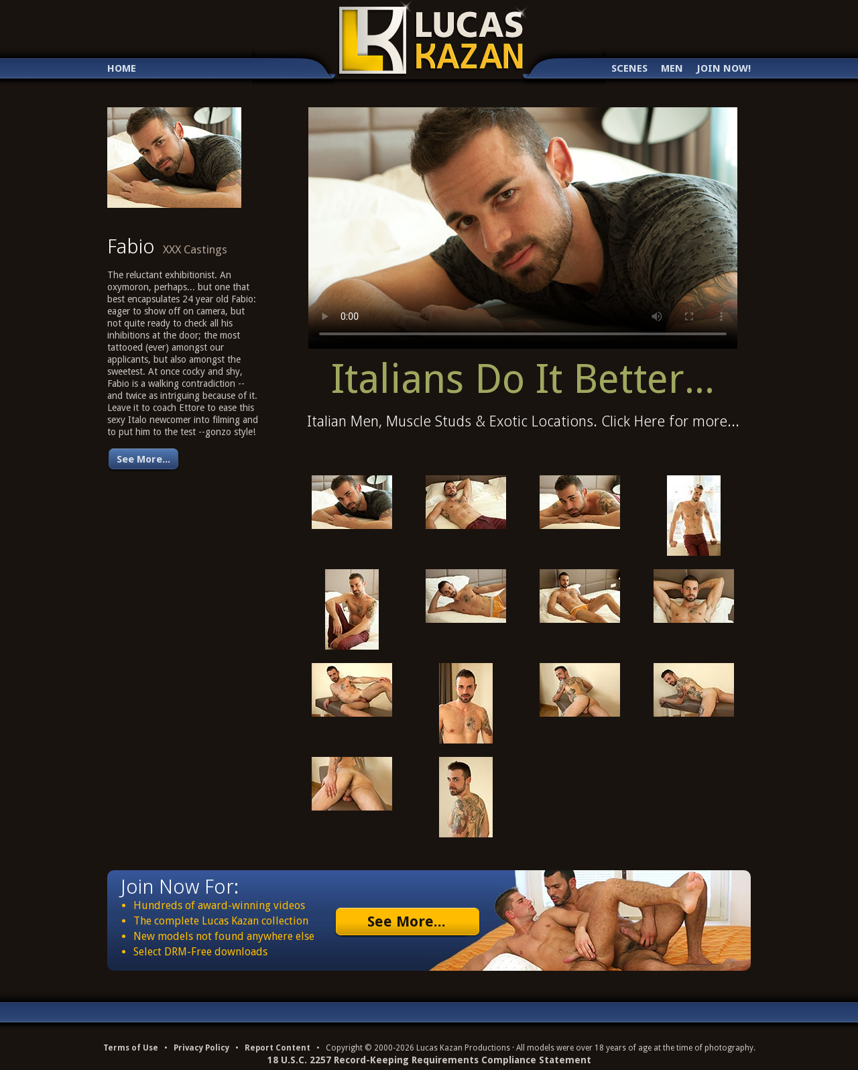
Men (672, 69)
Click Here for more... (670, 421)
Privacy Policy (201, 1048)
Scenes (629, 69)
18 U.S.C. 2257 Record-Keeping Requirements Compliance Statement (429, 1060)
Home (121, 69)
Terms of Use (130, 1048)
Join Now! (723, 69)
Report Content (277, 1048)
